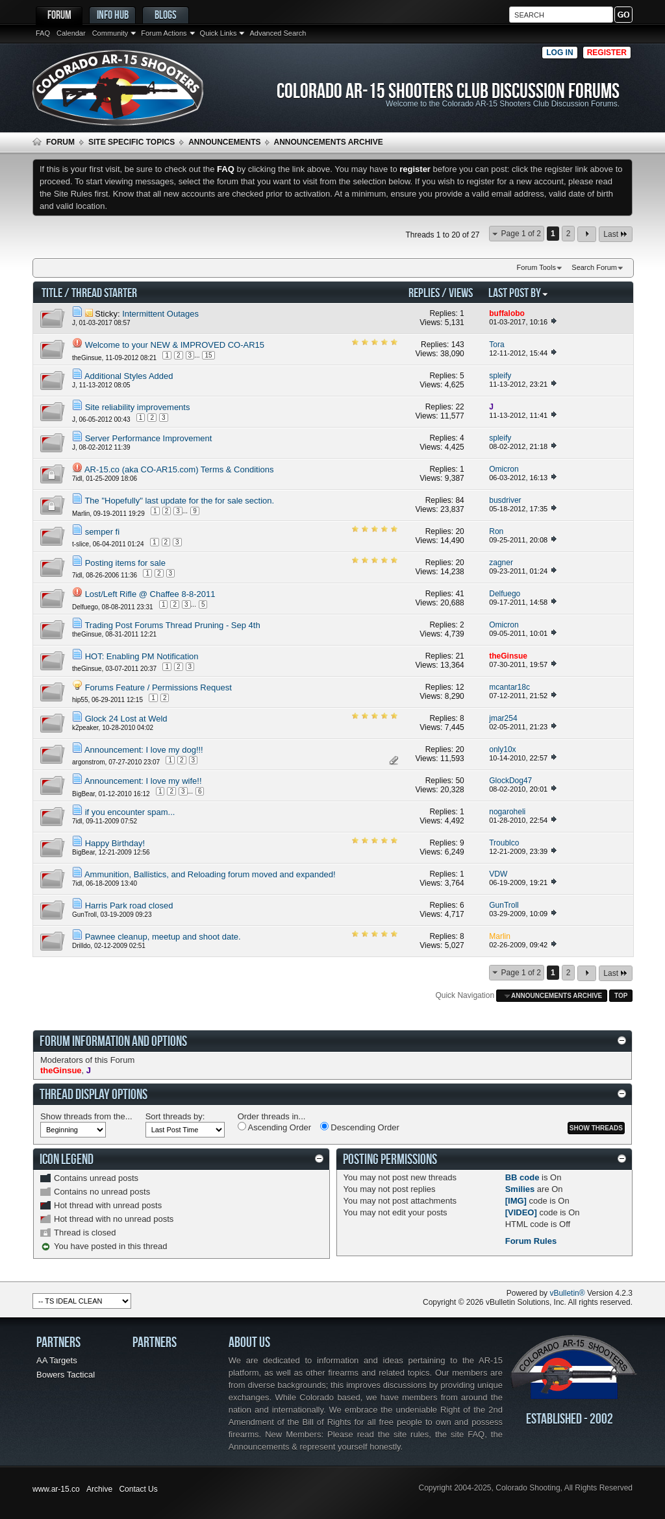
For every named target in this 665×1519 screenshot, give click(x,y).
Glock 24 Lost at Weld (126, 718)
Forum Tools (536, 267)
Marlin (81, 513)
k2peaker (85, 727)
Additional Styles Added (128, 376)
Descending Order (359, 1127)
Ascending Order (274, 1127)
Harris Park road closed (129, 905)
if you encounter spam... (130, 812)
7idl (77, 478)
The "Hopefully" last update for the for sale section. (179, 500)
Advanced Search (277, 33)
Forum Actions (163, 33)
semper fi (102, 532)
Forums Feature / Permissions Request (158, 687)
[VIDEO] (521, 1212)
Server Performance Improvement (148, 438)
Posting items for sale (125, 563)
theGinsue (87, 357)
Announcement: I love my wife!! (143, 781)
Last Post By (518, 292)
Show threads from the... (86, 1116)
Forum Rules (531, 1241)
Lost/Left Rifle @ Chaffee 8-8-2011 (150, 594)
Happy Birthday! (115, 843)
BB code (522, 1177)
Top (620, 995)
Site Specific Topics (131, 142)
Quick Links (218, 33)
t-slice (80, 543)
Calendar (71, 33)
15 (208, 355)
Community (110, 33)
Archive (99, 1489)
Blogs (166, 14)
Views (461, 292)
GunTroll (84, 914)
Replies (424, 292)
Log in (559, 52)
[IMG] (516, 1201)
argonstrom (88, 761)
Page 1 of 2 (521, 233)
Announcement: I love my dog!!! (143, 750)
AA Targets (56, 1360)
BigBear (83, 793)
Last (615, 234)
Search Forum (594, 267)
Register (607, 52)
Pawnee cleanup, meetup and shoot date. (163, 937)
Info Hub (113, 14)
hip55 (80, 699)
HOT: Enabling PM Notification (142, 656)
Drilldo (81, 945)
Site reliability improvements (137, 407)
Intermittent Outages (160, 314)
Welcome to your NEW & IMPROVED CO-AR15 (174, 345)
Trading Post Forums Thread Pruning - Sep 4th (172, 625)
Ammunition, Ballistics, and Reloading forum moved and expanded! (210, 874)
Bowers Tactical (65, 1374)
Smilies (520, 1189)
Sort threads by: (175, 1116)
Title (52, 292)
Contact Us (138, 1489)
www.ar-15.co (56, 1489)
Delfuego (85, 607)
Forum (59, 14)
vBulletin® (566, 1293)
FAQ (43, 33)
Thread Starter (104, 292)
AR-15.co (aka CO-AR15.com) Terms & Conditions (179, 469)
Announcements (224, 142)
